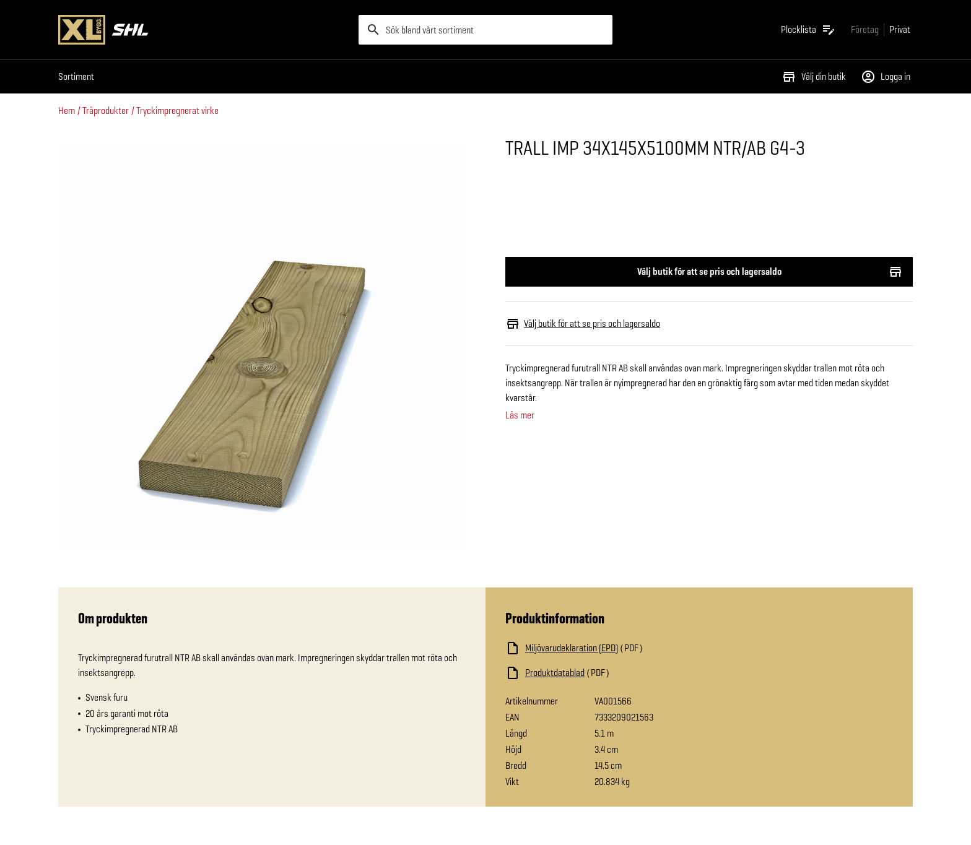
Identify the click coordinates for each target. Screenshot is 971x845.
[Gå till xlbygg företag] (865, 29)
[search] (485, 30)
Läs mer (519, 415)
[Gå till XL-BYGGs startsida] (203, 30)
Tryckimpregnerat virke (177, 110)
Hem (66, 110)
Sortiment (76, 76)
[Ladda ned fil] (629, 648)
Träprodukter (105, 110)
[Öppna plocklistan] (808, 29)
